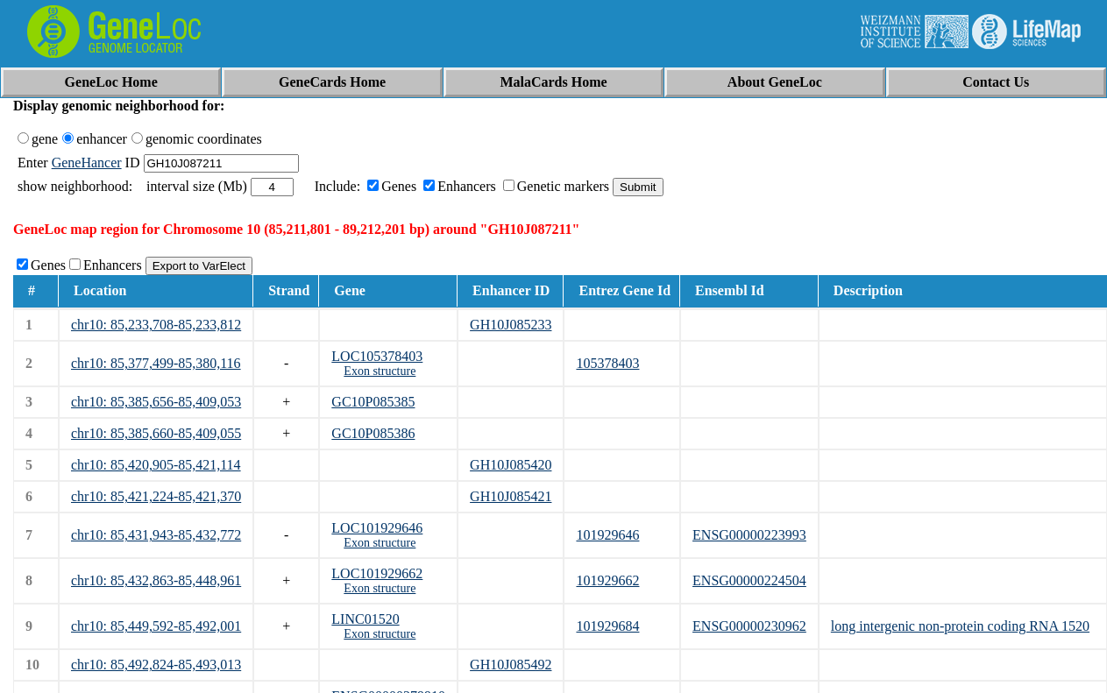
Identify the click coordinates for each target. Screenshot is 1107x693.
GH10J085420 (510, 464)
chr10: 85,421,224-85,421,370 (156, 496)
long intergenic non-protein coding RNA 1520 (960, 626)
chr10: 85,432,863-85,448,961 (156, 580)
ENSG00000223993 (749, 534)
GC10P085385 (373, 401)
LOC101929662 (376, 573)
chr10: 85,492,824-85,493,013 (156, 664)
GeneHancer (87, 162)
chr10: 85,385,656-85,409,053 (156, 401)
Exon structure (379, 371)
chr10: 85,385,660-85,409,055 (156, 433)
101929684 (607, 626)
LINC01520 (365, 619)
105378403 (607, 363)
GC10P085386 (373, 433)
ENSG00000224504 (749, 580)
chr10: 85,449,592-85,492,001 (156, 626)
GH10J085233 (510, 324)
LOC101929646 (376, 527)
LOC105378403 (376, 356)
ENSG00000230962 (749, 626)
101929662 (607, 580)
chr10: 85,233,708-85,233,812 (156, 324)
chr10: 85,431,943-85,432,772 (156, 534)
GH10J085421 (510, 496)
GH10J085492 (510, 664)
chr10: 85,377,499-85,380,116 (156, 363)
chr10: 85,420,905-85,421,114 (156, 464)
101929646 (607, 534)
